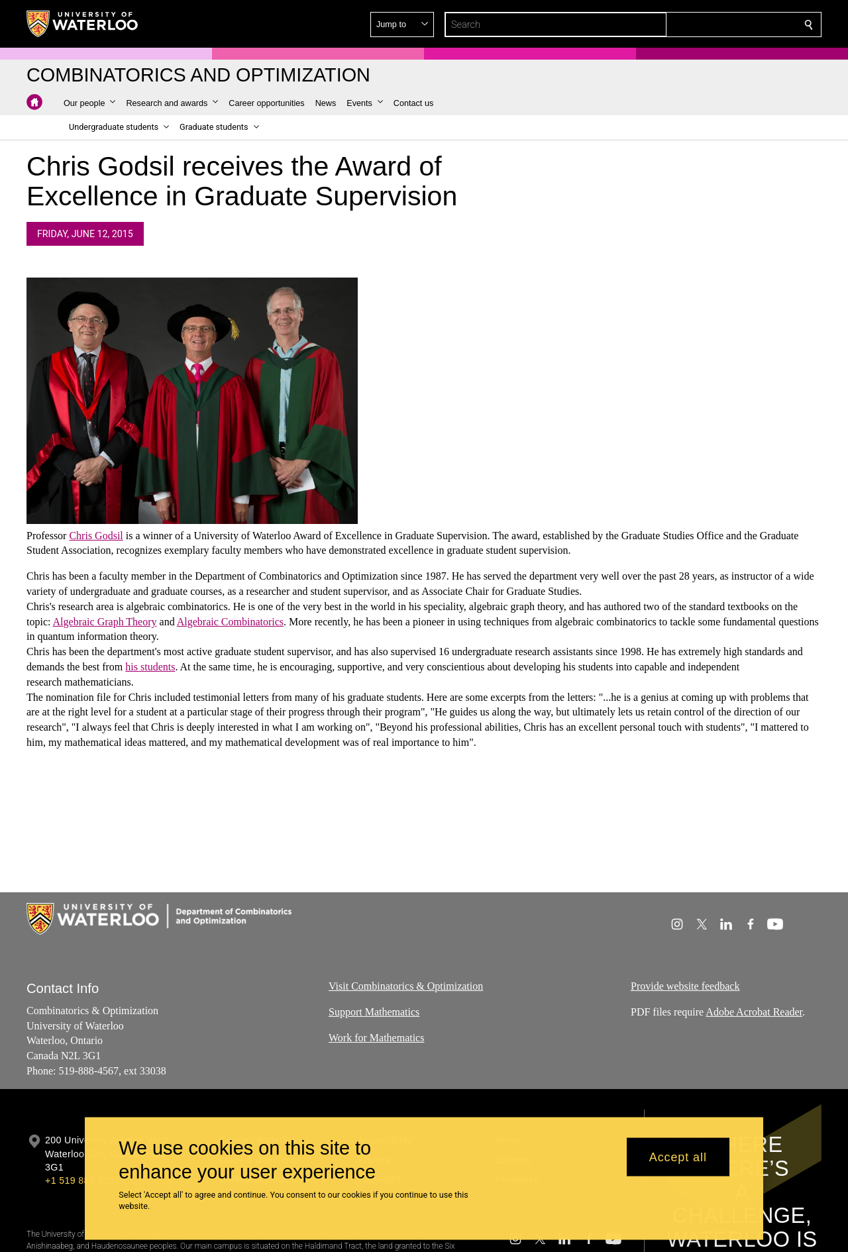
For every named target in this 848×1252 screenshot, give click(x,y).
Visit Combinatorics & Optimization (406, 986)
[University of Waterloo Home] (82, 24)
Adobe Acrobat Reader (754, 1011)
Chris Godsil (96, 535)
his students (150, 666)
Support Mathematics (374, 1011)
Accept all (678, 1156)
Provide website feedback (685, 986)
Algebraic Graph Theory (105, 621)
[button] (713, 24)
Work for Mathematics (376, 1037)
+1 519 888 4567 (82, 1180)
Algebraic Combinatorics (230, 621)
